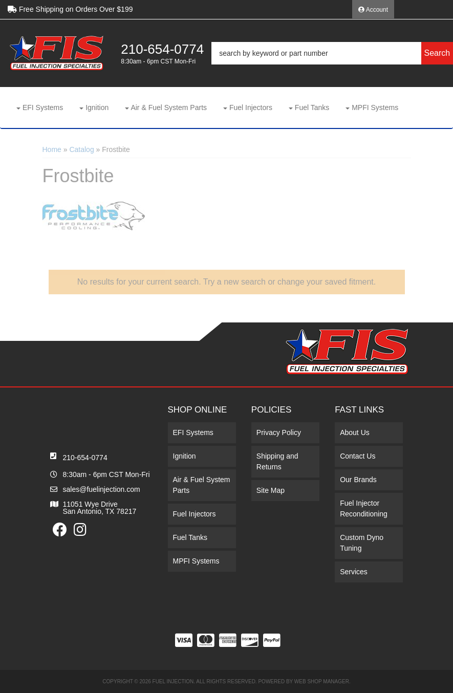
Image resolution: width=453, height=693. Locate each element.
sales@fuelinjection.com (101, 489)
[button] (332, 53)
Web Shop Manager (321, 681)
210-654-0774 (85, 457)
